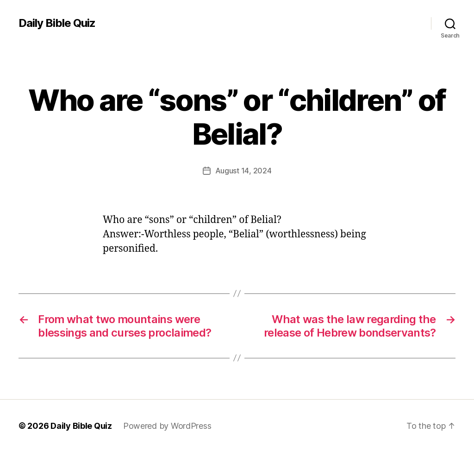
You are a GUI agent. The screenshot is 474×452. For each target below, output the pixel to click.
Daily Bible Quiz (57, 23)
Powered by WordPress (167, 426)
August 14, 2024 (243, 170)
